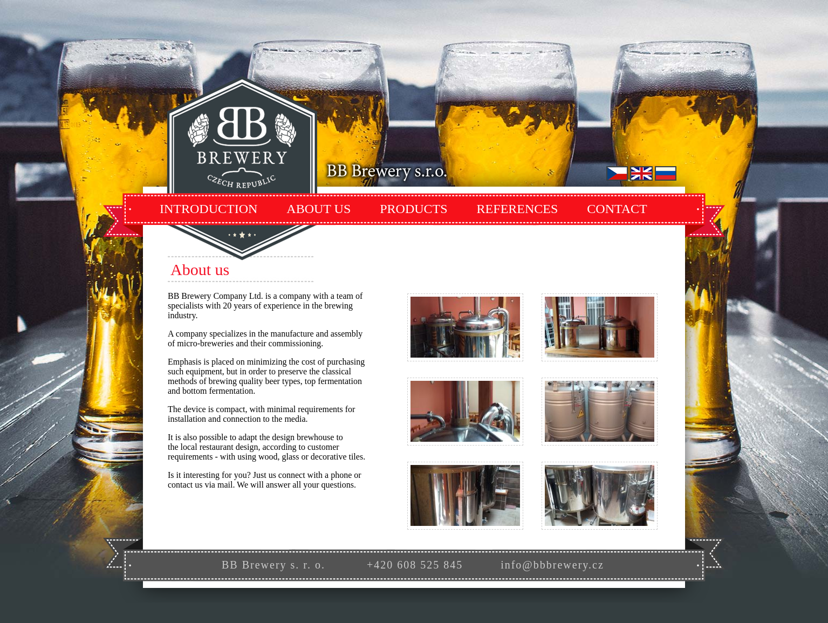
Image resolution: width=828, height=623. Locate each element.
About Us (318, 209)
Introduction (208, 209)
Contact (617, 209)
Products (413, 209)
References (517, 209)
